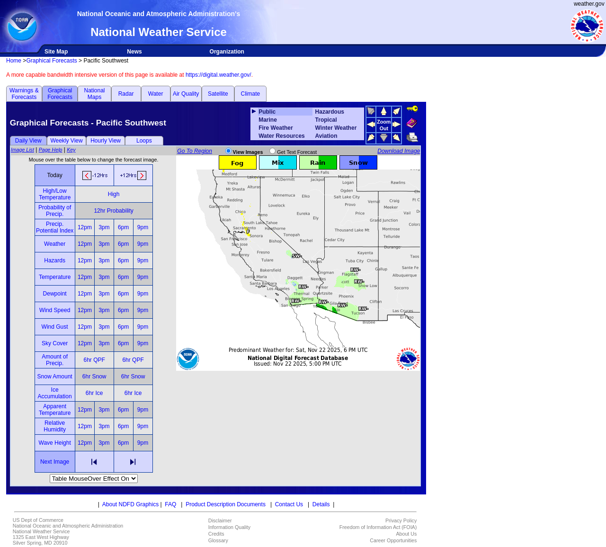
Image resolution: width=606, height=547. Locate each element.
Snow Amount (54, 376)
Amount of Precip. (55, 360)
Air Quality (186, 93)
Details (321, 504)
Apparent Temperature (55, 409)
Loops (144, 140)
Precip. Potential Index (54, 227)
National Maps (94, 93)
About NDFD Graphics (130, 504)
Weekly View (66, 140)
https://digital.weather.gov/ (218, 75)
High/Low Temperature (55, 194)
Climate (250, 93)
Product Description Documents (226, 504)
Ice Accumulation (55, 393)
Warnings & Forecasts (24, 93)
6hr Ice (94, 393)
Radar (126, 93)
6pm (123, 227)
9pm (142, 227)
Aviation (326, 136)
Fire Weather (275, 128)
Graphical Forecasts (51, 60)
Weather (54, 244)
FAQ (170, 504)
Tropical (326, 120)
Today (54, 175)
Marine (267, 120)
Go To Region (194, 151)
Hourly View (105, 140)
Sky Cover (55, 343)
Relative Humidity (55, 426)
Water (155, 93)
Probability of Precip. (54, 210)
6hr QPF (94, 360)
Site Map (56, 51)
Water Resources (281, 136)
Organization (227, 51)
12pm (85, 227)
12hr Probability (113, 210)
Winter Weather (336, 128)
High (114, 194)
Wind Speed (54, 310)
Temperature (55, 277)
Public (267, 111)
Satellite (218, 93)
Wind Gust (55, 326)
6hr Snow (94, 376)
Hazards (54, 260)
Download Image (398, 151)
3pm (103, 227)
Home (13, 60)
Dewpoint (55, 293)
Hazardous (329, 111)
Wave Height (55, 442)
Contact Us (289, 504)
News (134, 51)
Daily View (28, 140)
